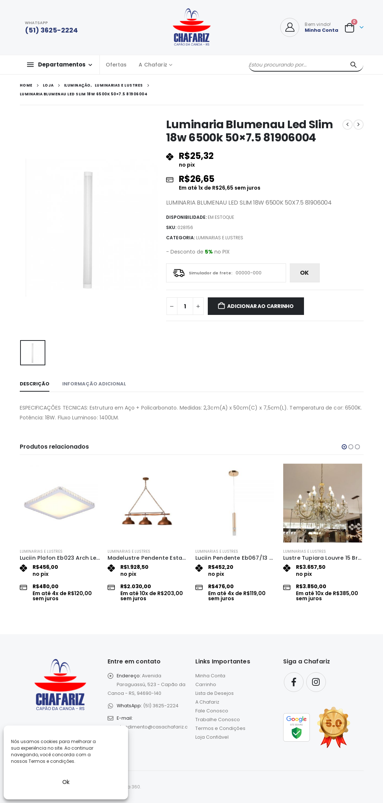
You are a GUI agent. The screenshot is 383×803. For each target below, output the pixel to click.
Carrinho (205, 684)
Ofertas (116, 64)
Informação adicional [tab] (94, 383)
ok (304, 273)
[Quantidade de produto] (185, 306)
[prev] (347, 124)
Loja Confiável (212, 737)
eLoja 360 (129, 787)
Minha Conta (210, 676)
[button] (344, 446)
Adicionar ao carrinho (260, 306)
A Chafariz (153, 64)
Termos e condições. (52, 761)
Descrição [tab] (34, 383)
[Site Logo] (191, 27)
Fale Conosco (211, 711)
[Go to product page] (60, 503)
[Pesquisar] (353, 64)
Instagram (316, 682)
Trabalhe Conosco (217, 719)
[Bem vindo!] (309, 27)
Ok (66, 782)
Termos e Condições (220, 728)
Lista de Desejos (214, 693)
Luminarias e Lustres (219, 238)
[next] (358, 124)
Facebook (294, 682)
